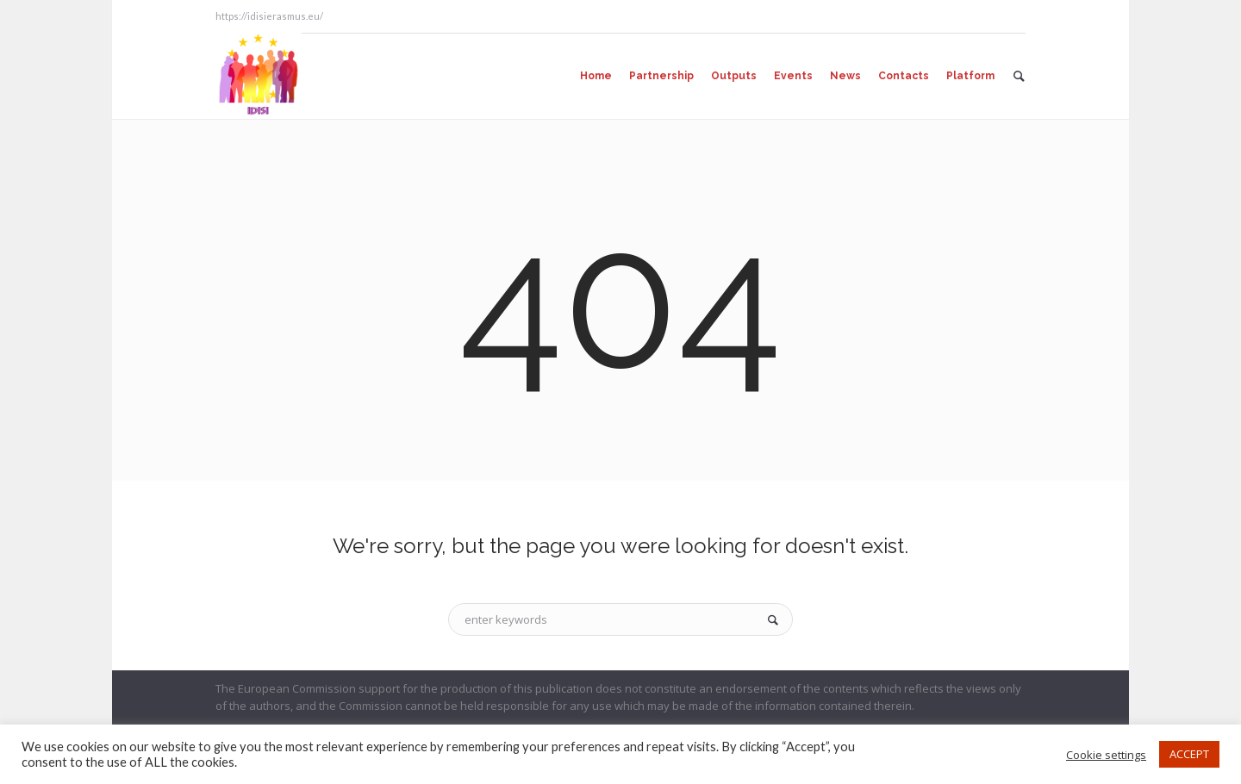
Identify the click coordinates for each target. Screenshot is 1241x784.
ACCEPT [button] (1189, 754)
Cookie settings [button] (1106, 754)
